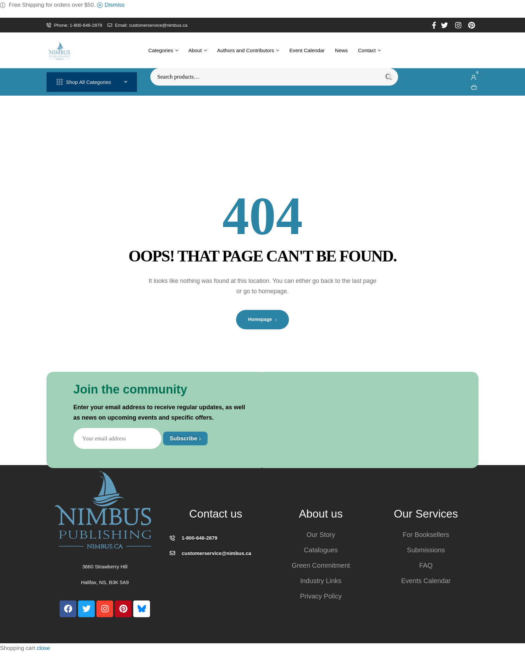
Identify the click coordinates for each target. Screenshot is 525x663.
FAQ (426, 565)
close (43, 648)
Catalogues (321, 550)
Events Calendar (426, 580)
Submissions (426, 550)
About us (321, 514)
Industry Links (320, 580)
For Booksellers (426, 534)
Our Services (426, 514)
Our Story (320, 534)
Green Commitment (321, 565)
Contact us (215, 514)
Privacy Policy (321, 596)
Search (389, 77)
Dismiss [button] (115, 5)
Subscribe (185, 438)
